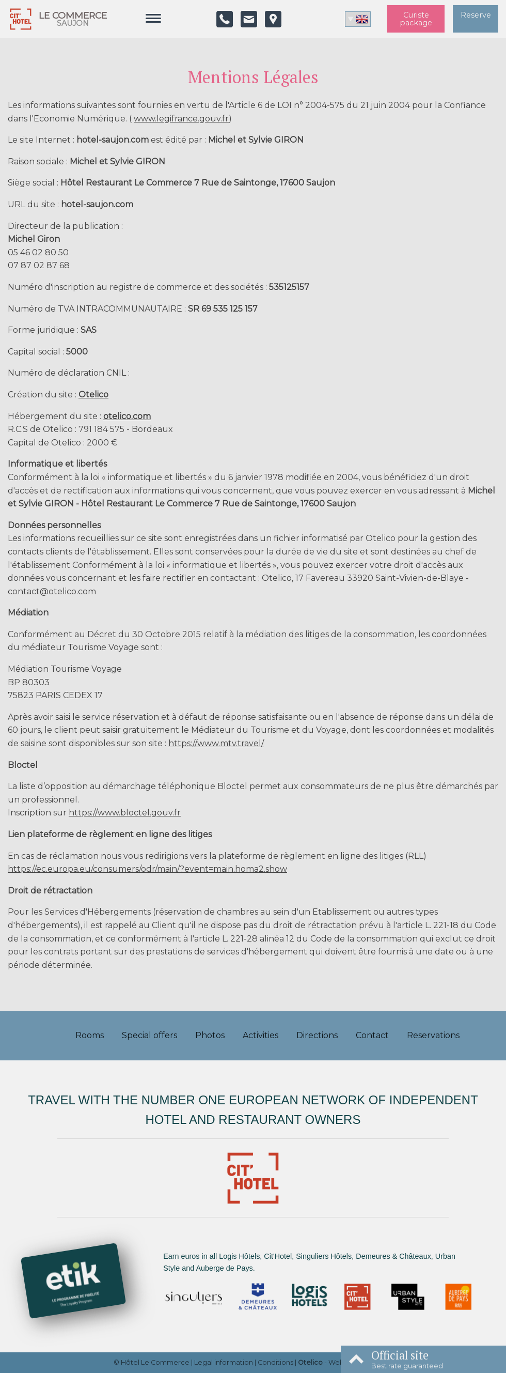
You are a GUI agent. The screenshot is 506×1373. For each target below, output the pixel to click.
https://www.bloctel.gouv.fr (125, 812)
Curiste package (416, 18)
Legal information (223, 1362)
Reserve (476, 15)
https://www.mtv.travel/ (216, 743)
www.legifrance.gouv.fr (181, 119)
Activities (260, 1035)
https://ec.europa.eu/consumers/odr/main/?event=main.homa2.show (147, 869)
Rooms (89, 1035)
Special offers (149, 1035)
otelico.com (127, 416)
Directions (317, 1035)
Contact (372, 1035)
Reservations (433, 1035)
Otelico (93, 394)
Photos (210, 1035)
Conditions (275, 1362)
